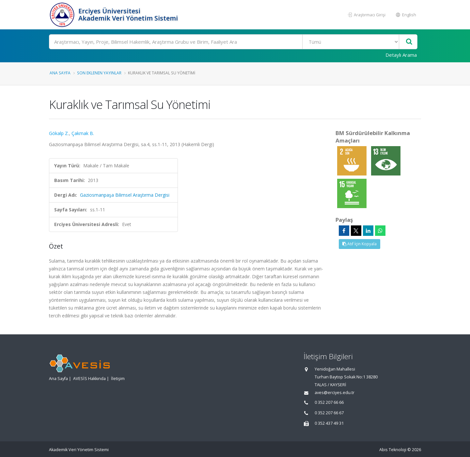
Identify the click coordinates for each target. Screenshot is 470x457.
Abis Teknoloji (392, 449)
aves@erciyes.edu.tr (334, 392)
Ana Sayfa (60, 72)
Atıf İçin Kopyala (359, 244)
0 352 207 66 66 (329, 402)
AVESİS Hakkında (89, 378)
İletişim (118, 378)
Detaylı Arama (401, 55)
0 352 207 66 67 (329, 413)
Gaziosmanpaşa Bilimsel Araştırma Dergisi (124, 195)
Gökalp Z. (59, 133)
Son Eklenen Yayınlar (99, 72)
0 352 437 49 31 (329, 423)
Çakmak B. (82, 133)
